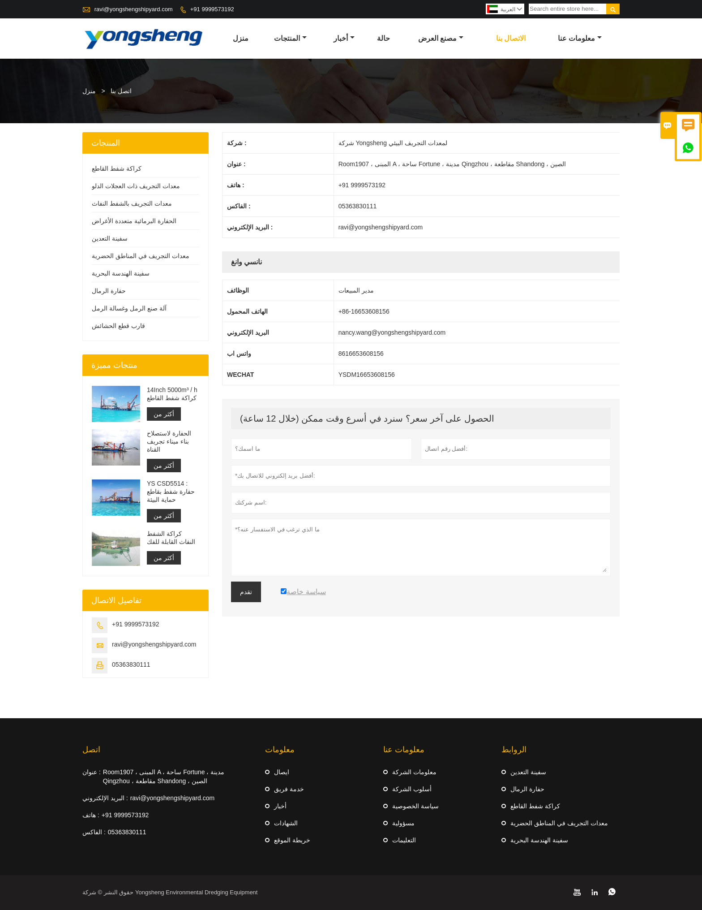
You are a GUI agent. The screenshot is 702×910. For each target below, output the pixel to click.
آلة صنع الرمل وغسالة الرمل (129, 308)
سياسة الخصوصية (415, 806)
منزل (240, 38)
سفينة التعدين (110, 238)
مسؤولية (403, 823)
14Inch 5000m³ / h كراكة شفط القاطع (172, 393)
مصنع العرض (440, 38)
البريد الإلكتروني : (105, 798)
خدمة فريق (289, 789)
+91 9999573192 (212, 9)
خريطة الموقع (292, 840)
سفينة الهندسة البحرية (121, 273)
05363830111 (131, 664)
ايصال (281, 772)
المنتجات (290, 38)
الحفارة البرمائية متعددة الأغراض (134, 220)
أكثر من (164, 414)
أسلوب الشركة (412, 789)
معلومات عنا (580, 38)
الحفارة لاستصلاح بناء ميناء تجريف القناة (169, 441)
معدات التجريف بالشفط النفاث (132, 203)
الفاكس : (94, 832)
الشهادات (286, 823)
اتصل (91, 749)
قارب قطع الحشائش (118, 325)
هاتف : (90, 815)
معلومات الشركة (414, 772)
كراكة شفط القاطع (116, 168)
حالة (383, 38)
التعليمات (404, 840)
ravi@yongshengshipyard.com (133, 9)
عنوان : (91, 772)
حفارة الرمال (109, 290)
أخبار (344, 38)
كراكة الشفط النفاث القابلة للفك (171, 537)
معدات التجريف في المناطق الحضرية (140, 255)
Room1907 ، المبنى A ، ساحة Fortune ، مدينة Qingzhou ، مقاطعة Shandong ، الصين (163, 776)
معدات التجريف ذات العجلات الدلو (136, 186)
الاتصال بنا (511, 38)
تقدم (246, 591)
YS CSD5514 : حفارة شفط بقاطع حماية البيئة (171, 491)
